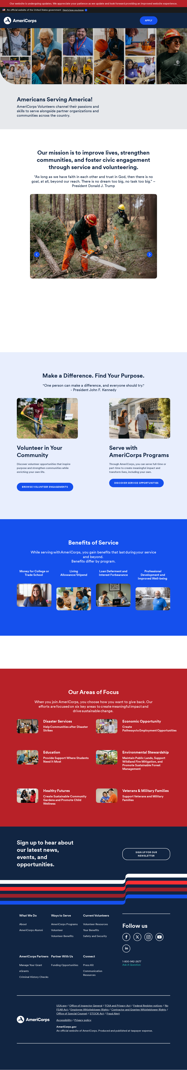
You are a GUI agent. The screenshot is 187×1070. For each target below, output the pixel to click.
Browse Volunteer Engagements (45, 486)
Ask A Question (131, 964)
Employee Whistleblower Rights (89, 1009)
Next (153, 257)
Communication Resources (92, 973)
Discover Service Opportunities (136, 482)
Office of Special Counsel (71, 1013)
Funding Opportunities (64, 965)
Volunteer (57, 930)
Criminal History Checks (33, 977)
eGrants (24, 971)
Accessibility (64, 1020)
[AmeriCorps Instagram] (148, 938)
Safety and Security (95, 936)
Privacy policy (82, 1020)
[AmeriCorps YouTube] (159, 938)
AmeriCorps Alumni (31, 930)
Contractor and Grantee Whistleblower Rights (138, 1009)
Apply (149, 20)
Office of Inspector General (85, 1005)
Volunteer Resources (95, 924)
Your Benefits (91, 930)
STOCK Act (97, 1013)
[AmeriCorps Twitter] (137, 938)
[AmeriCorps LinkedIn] (126, 950)
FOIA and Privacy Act (118, 1005)
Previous (33, 257)
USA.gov (61, 1005)
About (23, 924)
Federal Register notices (147, 1005)
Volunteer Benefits (62, 936)
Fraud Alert (113, 1013)
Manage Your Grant (30, 965)
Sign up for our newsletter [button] (146, 854)
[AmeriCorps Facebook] (126, 938)
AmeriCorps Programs (64, 924)
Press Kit (88, 965)
